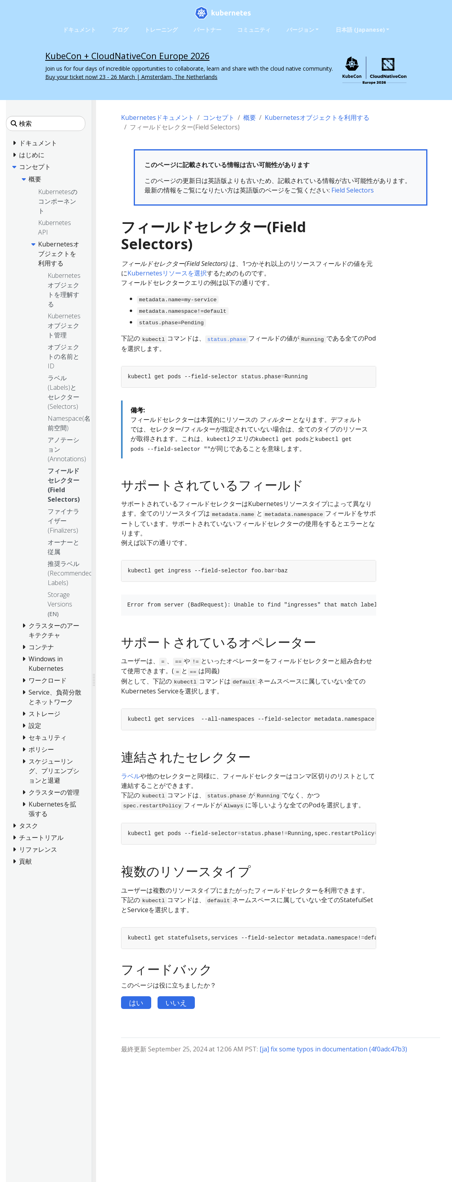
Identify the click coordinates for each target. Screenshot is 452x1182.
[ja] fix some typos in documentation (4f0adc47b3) (333, 1049)
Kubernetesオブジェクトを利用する (317, 117)
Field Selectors (352, 190)
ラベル (130, 776)
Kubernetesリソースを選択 (167, 273)
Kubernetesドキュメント (157, 117)
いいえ (176, 1002)
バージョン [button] (300, 29)
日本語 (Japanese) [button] (360, 29)
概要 (249, 117)
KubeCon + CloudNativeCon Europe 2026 (127, 56)
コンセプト (219, 117)
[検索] (45, 123)
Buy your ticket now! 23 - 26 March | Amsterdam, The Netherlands (131, 77)
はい (136, 1002)
